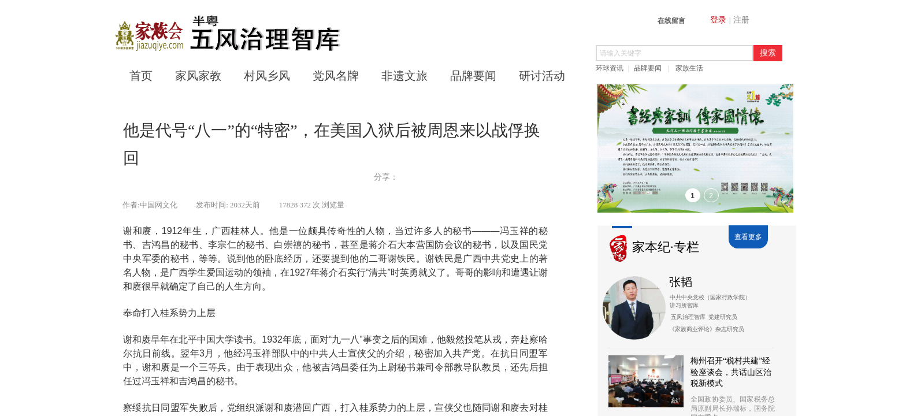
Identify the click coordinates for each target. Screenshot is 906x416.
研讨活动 (542, 75)
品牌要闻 (648, 68)
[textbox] (674, 53)
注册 (741, 20)
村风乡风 (267, 75)
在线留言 (671, 21)
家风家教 (198, 75)
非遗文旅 (404, 75)
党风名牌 (336, 75)
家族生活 (689, 68)
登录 (718, 20)
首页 (141, 75)
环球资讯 (609, 68)
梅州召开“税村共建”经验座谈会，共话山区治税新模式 (730, 372)
